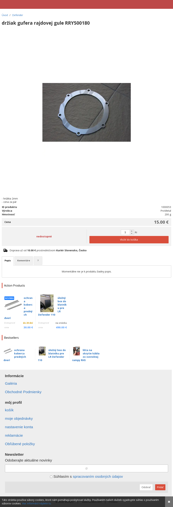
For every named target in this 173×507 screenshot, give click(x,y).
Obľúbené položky (20, 444)
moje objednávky (19, 418)
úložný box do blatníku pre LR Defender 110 (52, 355)
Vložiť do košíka (129, 239)
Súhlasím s (86, 476)
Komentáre (23, 260)
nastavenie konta (19, 427)
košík (9, 410)
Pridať (160, 487)
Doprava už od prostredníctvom (48, 250)
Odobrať (146, 487)
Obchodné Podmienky (23, 392)
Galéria (11, 383)
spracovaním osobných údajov (98, 476)
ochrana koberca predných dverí (15, 355)
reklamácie (14, 435)
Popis (8, 260)
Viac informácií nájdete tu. (36, 503)
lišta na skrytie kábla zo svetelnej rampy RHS (85, 355)
